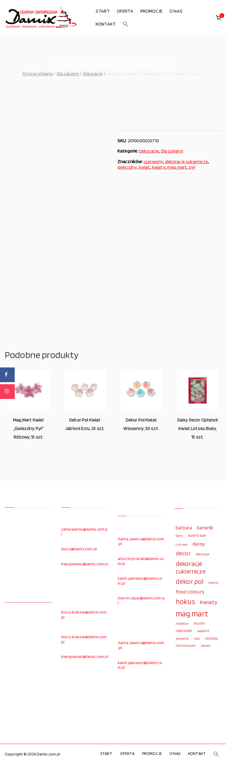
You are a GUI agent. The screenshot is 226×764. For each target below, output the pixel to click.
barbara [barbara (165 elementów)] (184, 528)
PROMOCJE (151, 11)
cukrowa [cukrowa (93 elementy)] (181, 544)
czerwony (153, 161)
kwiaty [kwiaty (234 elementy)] (208, 602)
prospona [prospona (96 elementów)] (182, 638)
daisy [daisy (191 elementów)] (198, 543)
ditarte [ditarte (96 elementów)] (213, 583)
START (103, 11)
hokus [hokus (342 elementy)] (185, 601)
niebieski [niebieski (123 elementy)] (184, 630)
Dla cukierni (68, 73)
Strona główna (37, 73)
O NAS (176, 11)
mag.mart (177, 167)
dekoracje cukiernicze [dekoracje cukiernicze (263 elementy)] (191, 567)
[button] (126, 24)
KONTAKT (106, 24)
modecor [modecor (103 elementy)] (182, 623)
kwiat (144, 167)
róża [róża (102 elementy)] (197, 638)
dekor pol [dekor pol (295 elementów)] (189, 581)
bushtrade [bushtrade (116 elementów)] (197, 535)
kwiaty (158, 167)
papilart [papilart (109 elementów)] (203, 630)
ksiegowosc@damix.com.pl (84, 563)
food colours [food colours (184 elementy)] (190, 592)
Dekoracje (93, 73)
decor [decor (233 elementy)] (183, 553)
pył (192, 167)
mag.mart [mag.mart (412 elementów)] (192, 613)
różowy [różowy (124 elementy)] (211, 638)
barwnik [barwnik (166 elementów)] (205, 528)
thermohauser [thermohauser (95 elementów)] (186, 646)
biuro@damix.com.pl (79, 548)
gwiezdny (127, 167)
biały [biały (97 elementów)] (179, 536)
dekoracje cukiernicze (186, 161)
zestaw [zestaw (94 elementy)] (205, 646)
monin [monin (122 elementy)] (199, 623)
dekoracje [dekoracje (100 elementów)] (202, 554)
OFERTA (125, 11)
